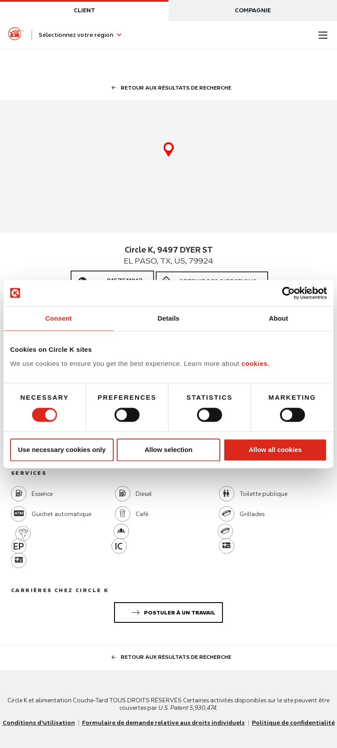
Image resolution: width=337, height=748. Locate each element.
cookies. (255, 363)
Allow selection (168, 450)
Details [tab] (168, 318)
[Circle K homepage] (16, 35)
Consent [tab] (58, 318)
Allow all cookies (275, 450)
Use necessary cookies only (62, 450)
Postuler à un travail (172, 611)
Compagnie (253, 10)
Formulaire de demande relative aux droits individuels (163, 722)
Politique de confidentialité (293, 722)
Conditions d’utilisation (39, 722)
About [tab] (278, 318)
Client (84, 10)
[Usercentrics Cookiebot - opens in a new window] (288, 293)
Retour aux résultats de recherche (168, 87)
